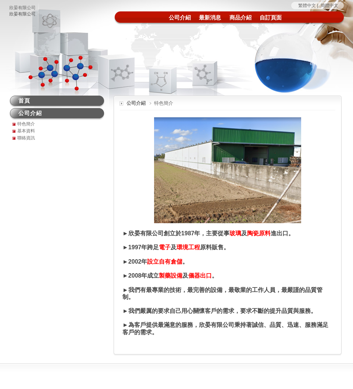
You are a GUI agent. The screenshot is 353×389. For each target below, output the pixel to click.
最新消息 (210, 17)
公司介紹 (180, 17)
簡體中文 (329, 5)
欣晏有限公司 (22, 7)
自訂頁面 (271, 17)
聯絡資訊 (26, 137)
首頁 (24, 100)
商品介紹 (240, 17)
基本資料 (26, 130)
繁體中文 (307, 5)
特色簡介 (26, 123)
